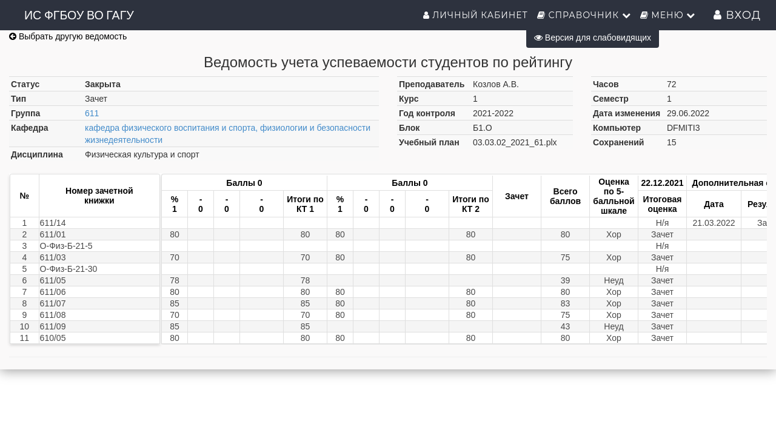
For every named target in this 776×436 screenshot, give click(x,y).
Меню (668, 15)
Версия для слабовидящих (592, 37)
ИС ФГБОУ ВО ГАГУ (79, 15)
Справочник (584, 15)
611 (92, 113)
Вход (737, 15)
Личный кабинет (475, 15)
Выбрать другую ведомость (68, 36)
